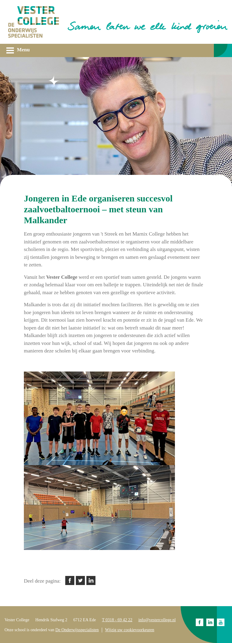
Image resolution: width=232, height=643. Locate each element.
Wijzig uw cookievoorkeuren (129, 630)
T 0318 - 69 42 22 (117, 620)
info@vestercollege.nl (157, 620)
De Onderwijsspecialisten (76, 630)
